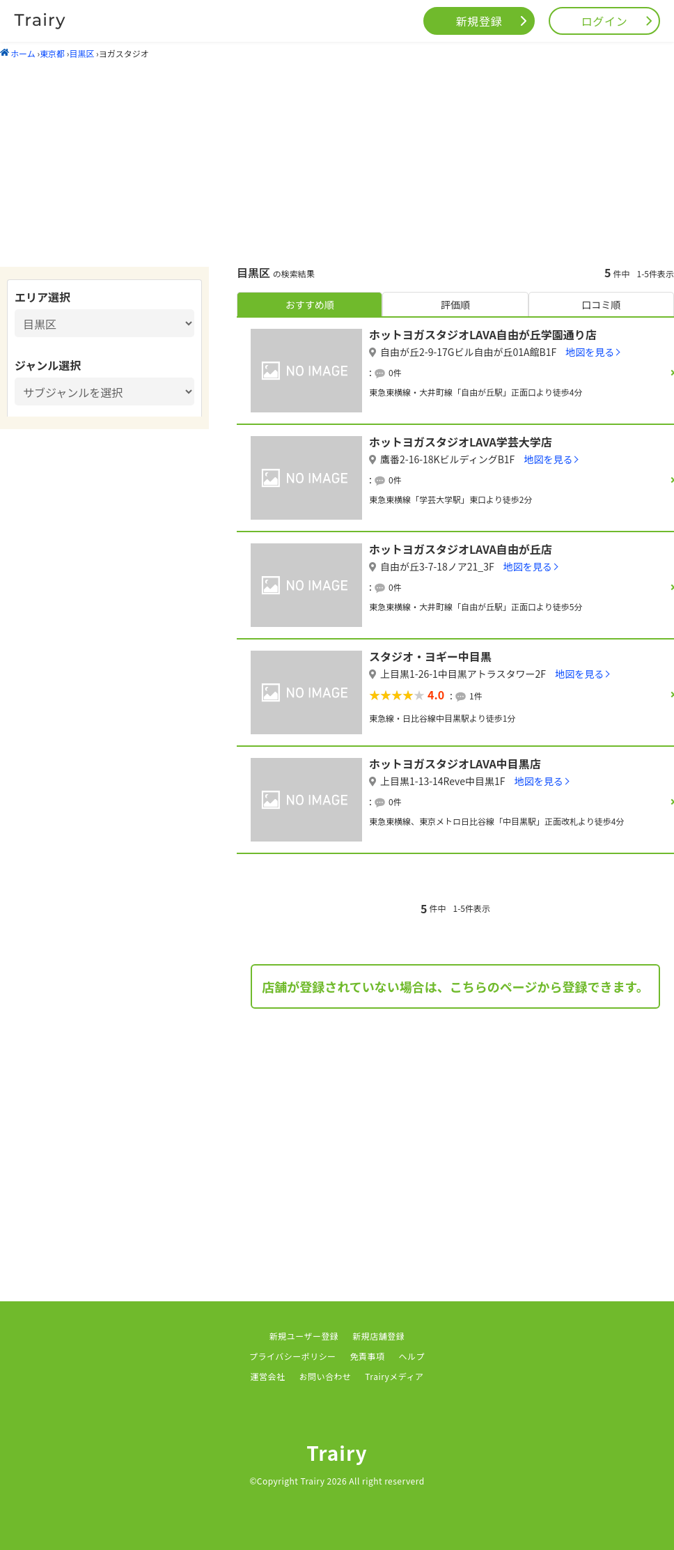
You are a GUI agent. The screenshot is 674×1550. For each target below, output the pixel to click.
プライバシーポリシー (292, 1356)
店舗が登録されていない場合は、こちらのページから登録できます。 (455, 986)
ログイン (604, 21)
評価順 (455, 304)
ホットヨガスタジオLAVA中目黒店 (455, 763)
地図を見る (589, 352)
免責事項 (367, 1356)
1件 (476, 696)
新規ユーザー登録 (304, 1336)
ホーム (18, 53)
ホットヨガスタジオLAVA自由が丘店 (460, 549)
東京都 (52, 53)
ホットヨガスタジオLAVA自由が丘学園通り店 (483, 334)
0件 (395, 372)
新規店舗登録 (378, 1336)
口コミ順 (600, 304)
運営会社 (268, 1376)
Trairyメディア (394, 1376)
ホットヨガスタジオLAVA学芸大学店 (460, 441)
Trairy (337, 1452)
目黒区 (81, 53)
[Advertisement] (337, 162)
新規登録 (479, 21)
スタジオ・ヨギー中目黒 (430, 656)
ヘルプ (412, 1356)
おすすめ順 (309, 304)
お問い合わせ (325, 1376)
